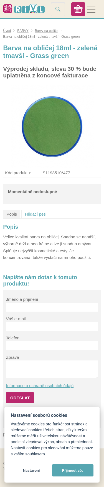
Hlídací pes (35, 214)
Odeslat (20, 397)
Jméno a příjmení (22, 299)
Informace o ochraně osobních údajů (40, 385)
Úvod (7, 31)
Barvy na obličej (47, 31)
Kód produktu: (18, 172)
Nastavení (31, 470)
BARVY (22, 31)
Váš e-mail (16, 318)
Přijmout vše (72, 470)
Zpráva (12, 357)
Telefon (12, 337)
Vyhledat (58, 9)
